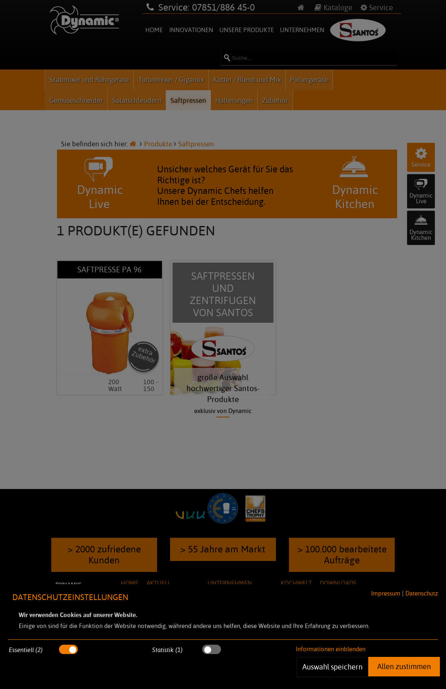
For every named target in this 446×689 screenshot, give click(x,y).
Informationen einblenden (330, 649)
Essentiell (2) (26, 650)
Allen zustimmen (404, 666)
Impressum (385, 593)
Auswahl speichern (332, 667)
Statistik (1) (167, 650)
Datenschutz (421, 593)
